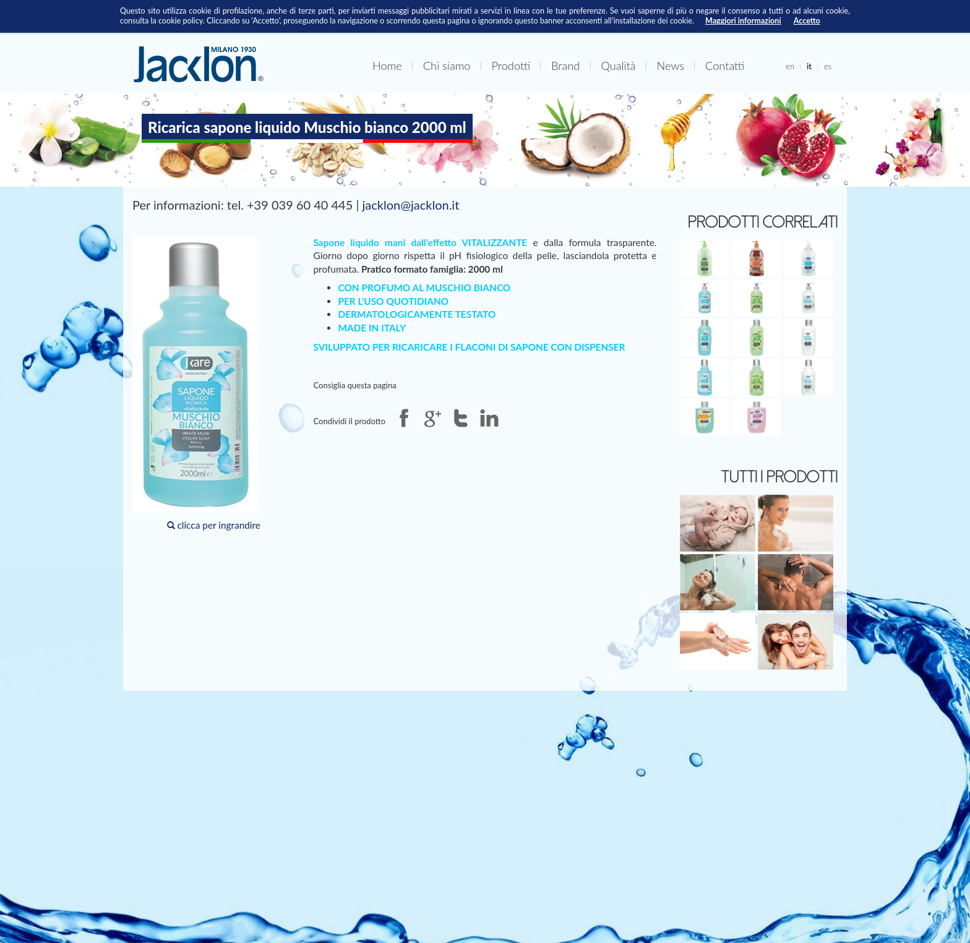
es (827, 66)
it (809, 66)
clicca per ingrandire (196, 383)
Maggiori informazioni (743, 20)
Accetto (807, 20)
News (670, 65)
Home (387, 65)
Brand (565, 65)
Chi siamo (447, 65)
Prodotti (510, 65)
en (790, 66)
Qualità (618, 65)
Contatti (724, 65)
